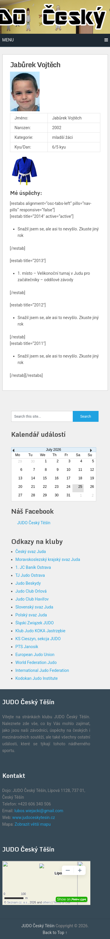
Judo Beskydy (28, 583)
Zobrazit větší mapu (33, 824)
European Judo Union (35, 654)
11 (80, 470)
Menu (8, 40)
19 (92, 478)
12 (92, 470)
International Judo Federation (42, 670)
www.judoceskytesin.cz (33, 817)
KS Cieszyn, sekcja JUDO (38, 638)
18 (80, 478)
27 (20, 495)
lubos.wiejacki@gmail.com (38, 810)
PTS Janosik (27, 646)
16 (56, 478)
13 (20, 478)
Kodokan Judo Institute (37, 678)
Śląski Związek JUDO (35, 623)
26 (92, 487)
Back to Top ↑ (55, 932)
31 (68, 495)
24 (68, 487)
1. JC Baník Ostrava (33, 567)
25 (80, 487)
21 (33, 487)
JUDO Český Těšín (33, 522)
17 (68, 478)
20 (20, 487)
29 (45, 495)
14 (33, 478)
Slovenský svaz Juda (34, 607)
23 (56, 487)
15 (45, 478)
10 (68, 470)
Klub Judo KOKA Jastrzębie (40, 630)
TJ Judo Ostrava (30, 575)
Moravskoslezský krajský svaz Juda (48, 559)
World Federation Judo (36, 662)
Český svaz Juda (31, 551)
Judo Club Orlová (31, 591)
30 (56, 495)
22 (45, 487)
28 (33, 495)
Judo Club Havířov (32, 599)
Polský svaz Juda (31, 615)
